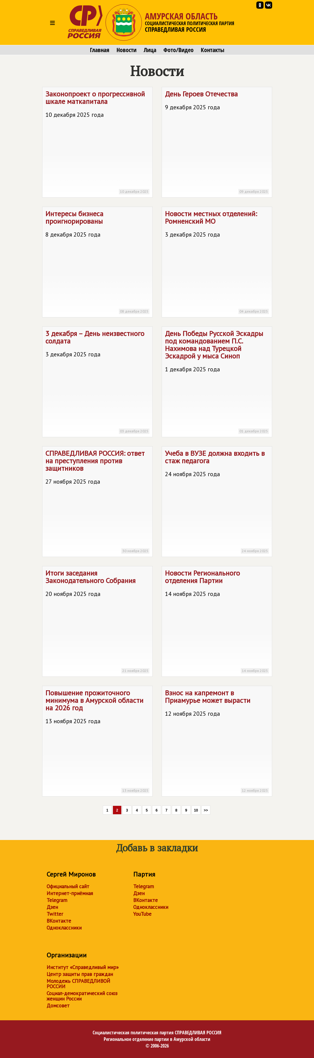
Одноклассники (64, 927)
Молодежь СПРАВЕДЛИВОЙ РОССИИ (78, 983)
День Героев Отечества (217, 143)
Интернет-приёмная (70, 893)
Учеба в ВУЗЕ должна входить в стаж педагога (217, 503)
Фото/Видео (178, 50)
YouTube (142, 914)
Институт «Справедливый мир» (83, 967)
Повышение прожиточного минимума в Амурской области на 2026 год (97, 742)
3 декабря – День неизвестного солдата (97, 383)
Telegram (57, 900)
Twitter (55, 914)
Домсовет (58, 1005)
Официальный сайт (68, 886)
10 (196, 810)
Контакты (212, 50)
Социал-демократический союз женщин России (82, 996)
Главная (99, 50)
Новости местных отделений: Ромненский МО (217, 263)
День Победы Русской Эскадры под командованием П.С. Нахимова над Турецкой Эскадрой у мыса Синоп (217, 383)
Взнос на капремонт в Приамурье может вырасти (217, 742)
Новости (127, 50)
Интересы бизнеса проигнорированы (97, 263)
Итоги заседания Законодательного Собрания (97, 622)
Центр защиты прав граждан (80, 974)
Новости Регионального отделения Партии (217, 622)
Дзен (52, 907)
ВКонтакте (59, 921)
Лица (150, 50)
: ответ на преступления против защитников (97, 503)
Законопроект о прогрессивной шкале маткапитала (97, 143)
